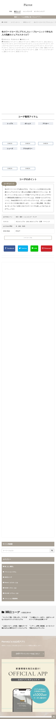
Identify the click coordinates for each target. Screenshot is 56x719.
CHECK (10, 143)
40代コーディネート (37, 42)
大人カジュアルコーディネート (25, 49)
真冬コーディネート (9, 51)
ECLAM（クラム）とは (11, 593)
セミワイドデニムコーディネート (34, 45)
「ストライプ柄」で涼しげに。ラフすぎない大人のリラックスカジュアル (14, 618)
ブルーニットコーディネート (17, 47)
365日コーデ (27, 22)
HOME (5, 22)
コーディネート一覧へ (28, 237)
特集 (10, 11)
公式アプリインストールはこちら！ (28, 653)
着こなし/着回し (9, 566)
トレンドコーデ (27, 11)
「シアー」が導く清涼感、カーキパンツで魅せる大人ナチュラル (41, 627)
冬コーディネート (10, 49)
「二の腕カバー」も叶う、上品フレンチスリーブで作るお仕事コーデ (41, 618)
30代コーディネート (25, 42)
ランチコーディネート (33, 47)
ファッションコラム (10, 572)
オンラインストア (39, 11)
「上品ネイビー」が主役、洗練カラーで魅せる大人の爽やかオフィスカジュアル (14, 627)
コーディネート (15, 22)
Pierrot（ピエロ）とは (11, 582)
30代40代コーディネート (10, 42)
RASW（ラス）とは (10, 588)
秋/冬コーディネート (22, 51)
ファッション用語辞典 (11, 598)
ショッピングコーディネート (41, 44)
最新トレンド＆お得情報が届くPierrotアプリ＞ (28, 17)
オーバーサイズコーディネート (23, 44)
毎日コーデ (17, 11)
